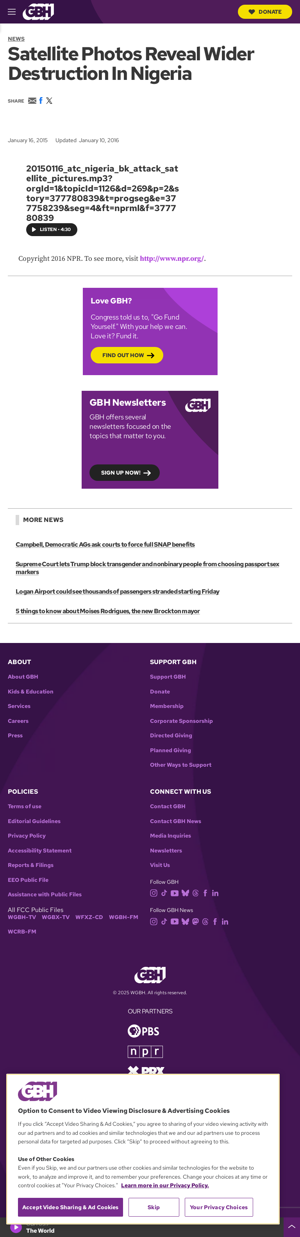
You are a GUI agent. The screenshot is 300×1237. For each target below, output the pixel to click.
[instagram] (155, 892)
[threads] (197, 892)
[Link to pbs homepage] (143, 1030)
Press (15, 735)
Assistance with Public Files (45, 894)
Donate (265, 11)
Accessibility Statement (39, 850)
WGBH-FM (123, 917)
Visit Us (160, 865)
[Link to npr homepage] (145, 1051)
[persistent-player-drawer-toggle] (292, 1227)
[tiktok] (166, 892)
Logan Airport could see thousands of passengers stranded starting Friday (117, 591)
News (16, 38)
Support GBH (168, 677)
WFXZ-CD (89, 917)
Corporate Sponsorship (181, 721)
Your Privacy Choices (219, 1207)
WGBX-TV (56, 917)
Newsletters (166, 850)
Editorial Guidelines (34, 821)
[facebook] (207, 892)
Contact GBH (168, 806)
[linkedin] (217, 892)
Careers (18, 721)
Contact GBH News (175, 821)
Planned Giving (170, 750)
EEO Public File (28, 880)
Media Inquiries (170, 835)
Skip (154, 1207)
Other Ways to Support (180, 765)
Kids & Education (31, 691)
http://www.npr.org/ (172, 258)
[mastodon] (197, 921)
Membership (167, 706)
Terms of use (24, 806)
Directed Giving (171, 735)
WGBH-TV (22, 917)
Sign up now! (121, 472)
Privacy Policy (27, 835)
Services (19, 706)
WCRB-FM (22, 931)
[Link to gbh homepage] (38, 11)
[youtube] (176, 892)
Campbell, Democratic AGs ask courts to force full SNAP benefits (105, 544)
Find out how (123, 355)
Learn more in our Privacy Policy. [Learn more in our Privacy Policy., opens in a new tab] (165, 1185)
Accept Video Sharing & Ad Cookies (70, 1207)
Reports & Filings (31, 865)
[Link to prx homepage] (146, 1071)
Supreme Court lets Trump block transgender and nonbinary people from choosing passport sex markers (147, 568)
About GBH (23, 677)
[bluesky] (187, 892)
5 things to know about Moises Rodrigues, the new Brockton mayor (108, 611)
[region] (143, 1149)
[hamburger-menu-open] (15, 12)
